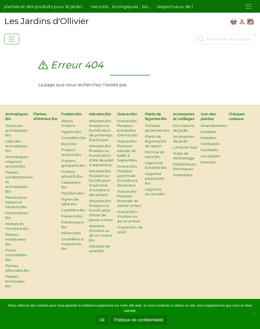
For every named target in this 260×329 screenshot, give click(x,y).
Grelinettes (182, 175)
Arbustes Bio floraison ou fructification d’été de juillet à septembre (101, 155)
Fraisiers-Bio (72, 216)
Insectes (208, 162)
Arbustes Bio (100, 114)
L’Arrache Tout (185, 147)
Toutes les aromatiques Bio (16, 130)
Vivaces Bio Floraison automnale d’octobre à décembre (127, 175)
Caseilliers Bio (73, 210)
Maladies (208, 138)
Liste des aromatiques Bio (16, 146)
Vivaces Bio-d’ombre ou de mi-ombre (128, 216)
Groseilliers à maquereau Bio (72, 244)
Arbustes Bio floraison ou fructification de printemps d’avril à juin (100, 130)
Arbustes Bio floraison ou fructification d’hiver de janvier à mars (101, 210)
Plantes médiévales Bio (15, 239)
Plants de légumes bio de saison (156, 141)
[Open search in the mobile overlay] (225, 39)
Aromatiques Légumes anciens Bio (16, 161)
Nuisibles (208, 132)
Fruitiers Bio (71, 114)
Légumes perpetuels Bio (154, 178)
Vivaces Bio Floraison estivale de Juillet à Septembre (127, 150)
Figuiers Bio (71, 132)
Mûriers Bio (71, 233)
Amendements (214, 125)
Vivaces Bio (127, 114)
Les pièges (210, 156)
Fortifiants (209, 150)
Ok (102, 320)
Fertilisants (210, 144)
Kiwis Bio (69, 144)
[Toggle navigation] (248, 6)
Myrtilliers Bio (72, 193)
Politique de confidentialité (138, 320)
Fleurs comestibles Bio (16, 255)
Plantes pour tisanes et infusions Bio (16, 202)
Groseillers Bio (73, 138)
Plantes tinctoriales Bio (15, 281)
